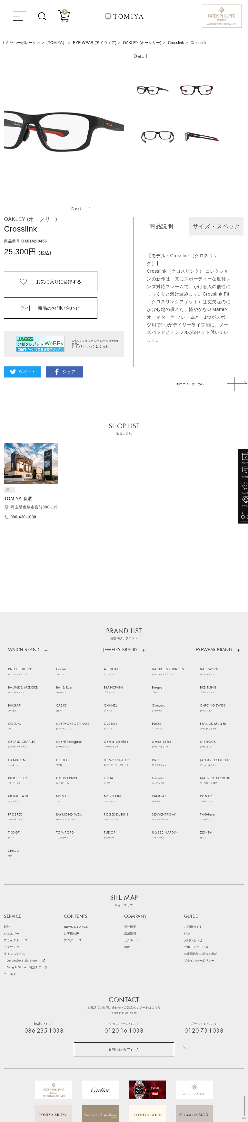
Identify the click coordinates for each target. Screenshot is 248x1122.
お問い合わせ (193, 878)
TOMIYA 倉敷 (18, 498)
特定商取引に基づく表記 (201, 892)
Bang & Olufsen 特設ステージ (27, 905)
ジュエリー (11, 872)
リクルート (131, 878)
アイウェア (11, 885)
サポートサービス (196, 885)
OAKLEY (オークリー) (142, 43)
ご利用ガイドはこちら (189, 384)
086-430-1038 (23, 517)
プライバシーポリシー (199, 899)
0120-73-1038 (203, 969)
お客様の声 (71, 872)
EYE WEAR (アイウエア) (94, 43)
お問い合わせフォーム (124, 987)
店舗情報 (130, 872)
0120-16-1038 (124, 969)
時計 (7, 865)
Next (81, 208)
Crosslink (176, 43)
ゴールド (10, 912)
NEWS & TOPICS (76, 865)
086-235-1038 (44, 969)
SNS (127, 885)
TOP (244, 1118)
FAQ (187, 872)
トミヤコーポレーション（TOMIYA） (34, 43)
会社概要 (130, 865)
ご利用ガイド (193, 865)
